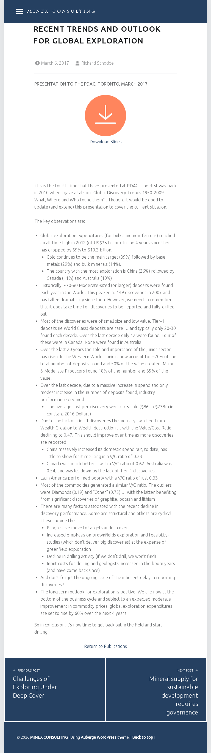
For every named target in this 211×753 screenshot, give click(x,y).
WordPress (106, 737)
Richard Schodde (97, 63)
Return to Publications (105, 646)
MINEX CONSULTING (61, 11)
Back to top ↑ (144, 737)
